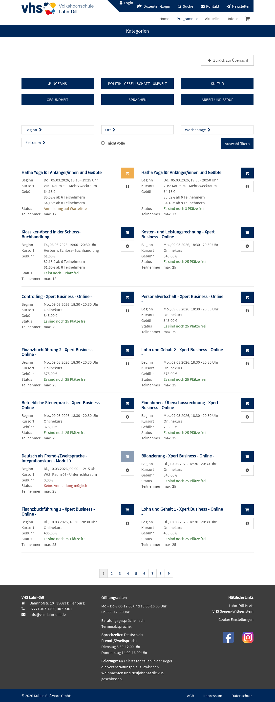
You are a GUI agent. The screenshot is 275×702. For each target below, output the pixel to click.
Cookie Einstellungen (236, 619)
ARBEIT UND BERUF (217, 99)
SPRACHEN (137, 99)
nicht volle (116, 143)
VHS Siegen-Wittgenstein (233, 611)
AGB (190, 695)
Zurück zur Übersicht (227, 60)
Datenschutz (242, 695)
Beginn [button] (34, 129)
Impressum (212, 695)
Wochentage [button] (198, 129)
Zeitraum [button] (36, 142)
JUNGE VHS (57, 83)
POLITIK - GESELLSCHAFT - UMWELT (137, 83)
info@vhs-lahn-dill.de (47, 614)
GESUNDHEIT (57, 99)
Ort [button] (111, 129)
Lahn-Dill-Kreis (241, 605)
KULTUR (217, 83)
